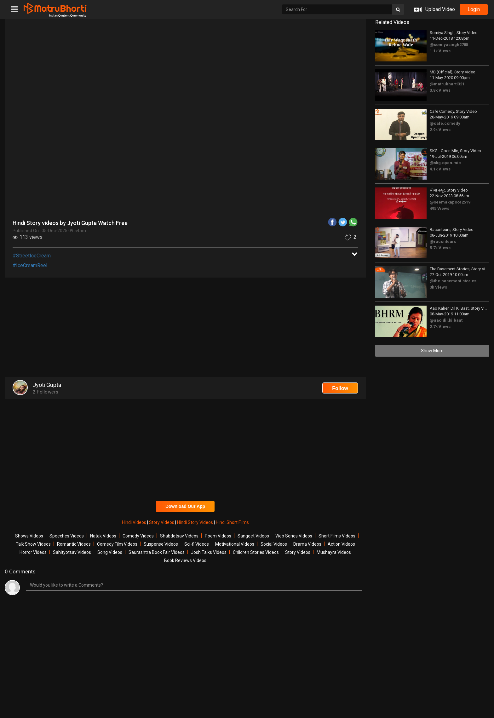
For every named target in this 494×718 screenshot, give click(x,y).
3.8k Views (440, 90)
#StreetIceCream (32, 256)
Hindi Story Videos (195, 522)
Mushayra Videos (334, 552)
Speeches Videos (66, 535)
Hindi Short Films (232, 522)
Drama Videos (307, 544)
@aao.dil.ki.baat (446, 320)
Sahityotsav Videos (72, 552)
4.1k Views (440, 169)
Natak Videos (103, 535)
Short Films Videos (337, 535)
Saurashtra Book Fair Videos (157, 552)
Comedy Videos (138, 535)
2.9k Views (440, 129)
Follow (340, 388)
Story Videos (162, 522)
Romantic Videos (74, 544)
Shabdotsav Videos (179, 535)
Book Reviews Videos (185, 560)
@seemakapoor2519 (450, 202)
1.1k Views (440, 51)
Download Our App (185, 506)
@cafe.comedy (445, 123)
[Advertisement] (185, 328)
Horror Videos (33, 552)
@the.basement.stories (453, 281)
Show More (432, 350)
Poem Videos (218, 535)
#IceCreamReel (30, 265)
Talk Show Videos (33, 544)
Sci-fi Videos (196, 544)
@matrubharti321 (447, 84)
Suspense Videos (161, 544)
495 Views (439, 208)
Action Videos (341, 544)
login (474, 9)
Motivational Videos (234, 544)
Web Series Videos (293, 535)
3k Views (438, 287)
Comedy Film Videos (117, 544)
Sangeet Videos (253, 535)
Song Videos (109, 552)
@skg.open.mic (445, 162)
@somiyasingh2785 (449, 44)
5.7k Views (440, 247)
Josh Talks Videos (209, 552)
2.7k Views (440, 326)
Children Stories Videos (256, 552)
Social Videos (274, 544)
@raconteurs (443, 241)
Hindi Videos (134, 522)
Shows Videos (29, 535)
